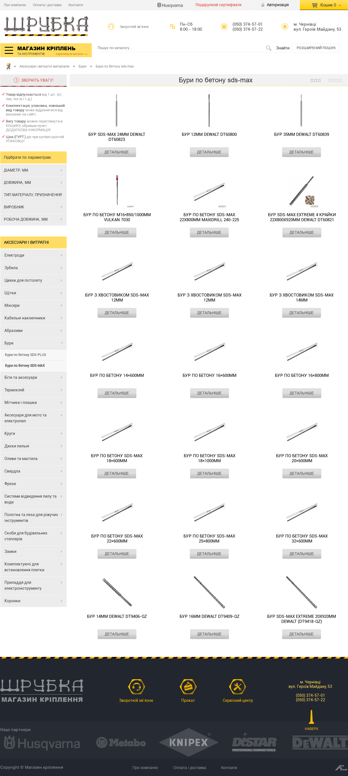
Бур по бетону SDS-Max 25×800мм (209, 539)
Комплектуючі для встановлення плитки (24, 567)
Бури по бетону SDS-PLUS (25, 355)
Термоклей (14, 390)
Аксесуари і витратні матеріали (44, 66)
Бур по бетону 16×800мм (302, 375)
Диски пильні (16, 446)
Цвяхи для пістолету (23, 280)
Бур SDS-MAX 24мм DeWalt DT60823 (116, 137)
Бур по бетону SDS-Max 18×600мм (116, 458)
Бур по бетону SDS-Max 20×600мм (302, 458)
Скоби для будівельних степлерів (25, 536)
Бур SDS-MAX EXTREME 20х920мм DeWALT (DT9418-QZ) (301, 619)
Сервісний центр (238, 700)
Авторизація (278, 5)
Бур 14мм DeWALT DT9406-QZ (117, 616)
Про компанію (15, 5)
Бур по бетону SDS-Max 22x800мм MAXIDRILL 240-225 (209, 217)
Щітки (10, 293)
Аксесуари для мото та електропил (25, 418)
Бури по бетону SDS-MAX (25, 366)
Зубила (11, 268)
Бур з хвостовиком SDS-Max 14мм (302, 298)
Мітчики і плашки (20, 402)
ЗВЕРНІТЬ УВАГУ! (37, 80)
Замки (10, 551)
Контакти (76, 5)
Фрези (10, 483)
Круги (9, 433)
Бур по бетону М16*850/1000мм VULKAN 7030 (117, 217)
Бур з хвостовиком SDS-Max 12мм (117, 298)
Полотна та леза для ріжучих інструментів (31, 517)
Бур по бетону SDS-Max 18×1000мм (209, 458)
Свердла (12, 471)
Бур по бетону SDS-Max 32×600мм (302, 539)
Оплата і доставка (47, 5)
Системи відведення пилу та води (30, 499)
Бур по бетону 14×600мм (117, 375)
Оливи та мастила (21, 458)
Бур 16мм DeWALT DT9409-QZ (210, 616)
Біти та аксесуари (20, 377)
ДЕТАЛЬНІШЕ (117, 152)
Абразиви (13, 330)
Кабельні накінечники (24, 318)
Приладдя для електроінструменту (23, 585)
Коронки (12, 601)
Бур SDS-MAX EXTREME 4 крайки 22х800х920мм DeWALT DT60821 (302, 217)
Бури (82, 66)
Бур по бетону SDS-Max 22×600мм (117, 539)
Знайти (282, 47)
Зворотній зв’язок (134, 27)
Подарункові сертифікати (218, 5)
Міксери (12, 305)
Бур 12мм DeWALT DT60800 (209, 134)
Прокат (188, 700)
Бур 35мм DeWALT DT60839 (301, 134)
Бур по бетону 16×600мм (209, 375)
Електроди (14, 255)
